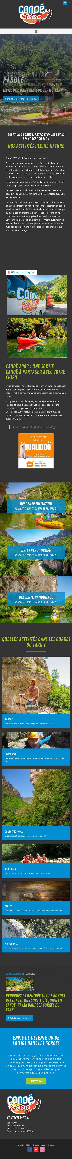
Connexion (51, 1145)
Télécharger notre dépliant (22, 272)
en (69, 3)
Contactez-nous (36, 1081)
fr (65, 3)
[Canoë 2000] (36, 14)
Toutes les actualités (20, 1018)
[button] (36, 31)
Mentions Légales (39, 1145)
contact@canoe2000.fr (23, 1131)
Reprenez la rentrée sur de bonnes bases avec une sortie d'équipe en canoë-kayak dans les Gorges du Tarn (35, 1003)
